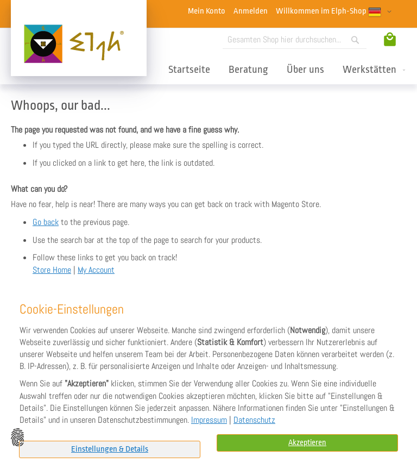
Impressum (209, 420)
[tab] (109, 449)
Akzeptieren (307, 442)
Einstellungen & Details (109, 449)
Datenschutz (254, 420)
